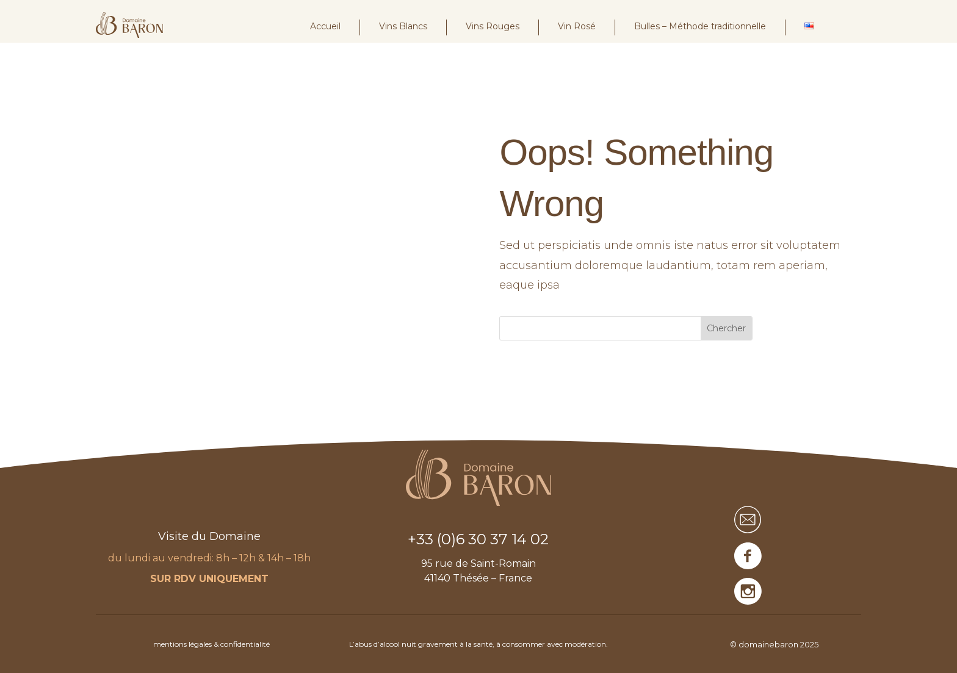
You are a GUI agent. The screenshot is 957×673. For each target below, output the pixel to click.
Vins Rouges (492, 26)
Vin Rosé (577, 26)
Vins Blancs (403, 26)
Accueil (325, 26)
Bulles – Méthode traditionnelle (700, 26)
